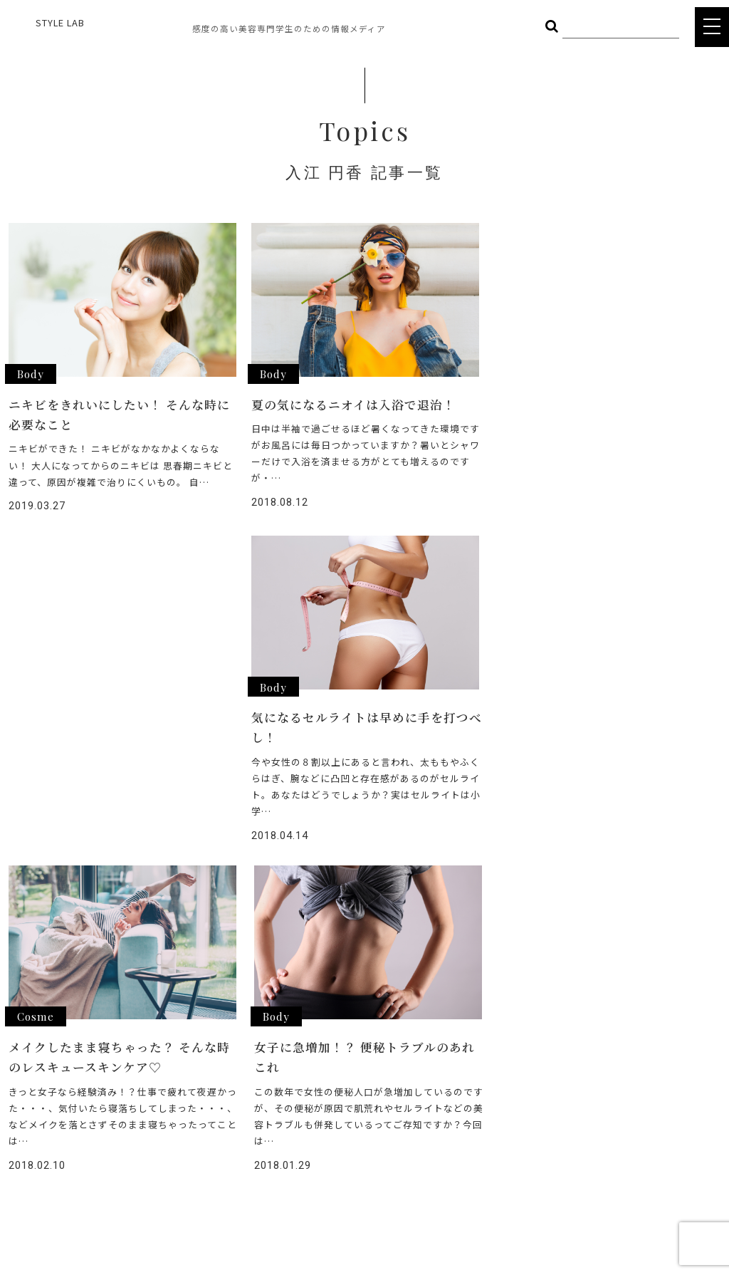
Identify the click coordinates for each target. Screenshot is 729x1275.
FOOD (135, 1076)
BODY (216, 1076)
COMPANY (330, 1158)
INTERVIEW (332, 1081)
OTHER (137, 1097)
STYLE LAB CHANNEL (355, 1106)
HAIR (132, 1055)
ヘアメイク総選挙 (346, 1055)
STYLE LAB (60, 22)
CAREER (325, 1132)
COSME (220, 1055)
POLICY (324, 1183)
